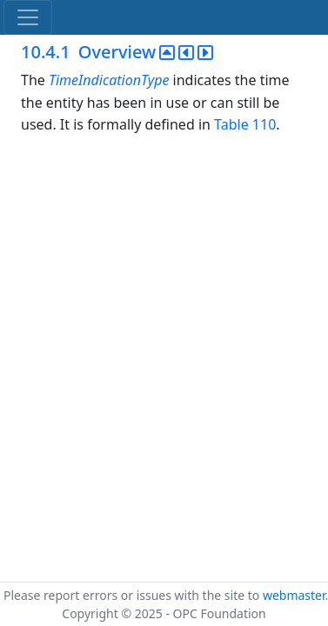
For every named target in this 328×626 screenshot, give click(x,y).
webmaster (294, 595)
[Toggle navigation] (27, 17)
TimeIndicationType (111, 80)
